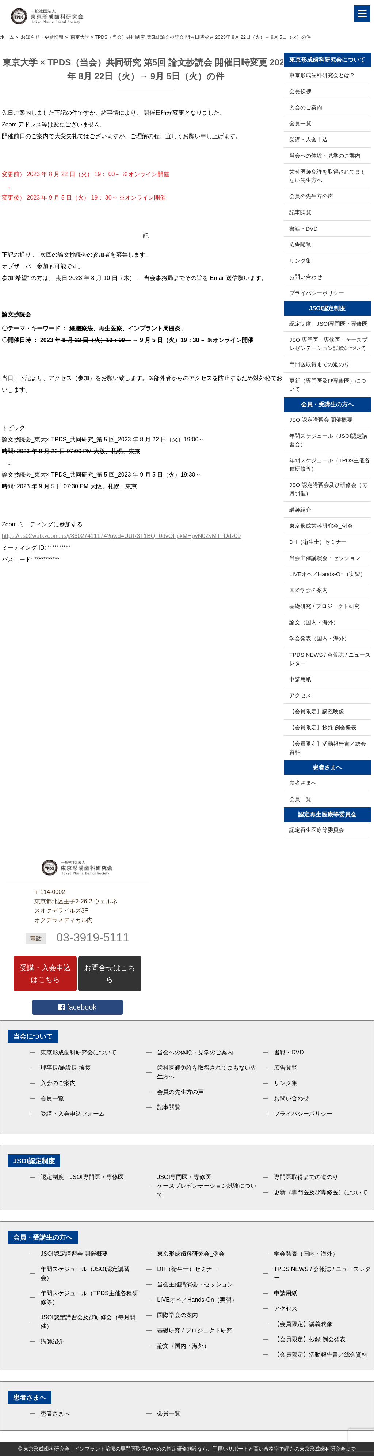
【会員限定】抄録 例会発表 (322, 727)
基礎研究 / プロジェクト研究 (324, 606)
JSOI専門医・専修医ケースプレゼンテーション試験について (206, 1186)
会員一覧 (300, 123)
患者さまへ (303, 783)
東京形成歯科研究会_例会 (321, 526)
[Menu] (362, 13)
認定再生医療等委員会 (316, 830)
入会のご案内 (305, 107)
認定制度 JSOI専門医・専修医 (328, 324)
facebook (77, 1007)
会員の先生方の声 (311, 196)
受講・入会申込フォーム (73, 1114)
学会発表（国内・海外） (319, 638)
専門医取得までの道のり (319, 364)
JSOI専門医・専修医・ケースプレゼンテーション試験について (328, 344)
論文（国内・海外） (314, 622)
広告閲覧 (300, 245)
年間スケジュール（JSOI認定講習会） (328, 440)
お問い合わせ (305, 277)
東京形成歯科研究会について (79, 1052)
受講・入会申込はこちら (45, 973)
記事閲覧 (300, 212)
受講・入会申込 (308, 139)
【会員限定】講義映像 (316, 711)
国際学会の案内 (308, 590)
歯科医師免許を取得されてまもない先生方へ (327, 175)
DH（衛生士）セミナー (318, 542)
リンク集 (300, 261)
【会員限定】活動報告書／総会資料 (327, 747)
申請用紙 (300, 679)
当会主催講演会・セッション (324, 558)
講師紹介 (300, 510)
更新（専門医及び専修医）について (327, 385)
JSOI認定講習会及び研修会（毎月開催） (328, 489)
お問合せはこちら (109, 973)
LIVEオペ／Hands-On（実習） (327, 574)
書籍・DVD (303, 228)
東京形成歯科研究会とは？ (322, 75)
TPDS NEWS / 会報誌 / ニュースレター (329, 659)
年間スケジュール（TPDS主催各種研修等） (329, 464)
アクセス (300, 695)
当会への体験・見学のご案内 (324, 155)
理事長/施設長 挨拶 (66, 1068)
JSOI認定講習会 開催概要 (320, 420)
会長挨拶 (300, 91)
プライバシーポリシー (316, 293)
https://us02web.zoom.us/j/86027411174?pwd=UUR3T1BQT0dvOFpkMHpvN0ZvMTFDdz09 (121, 536)
